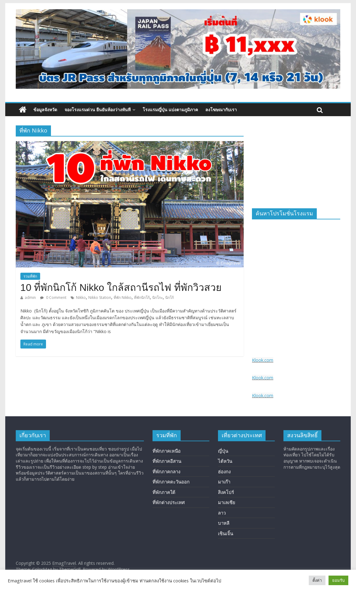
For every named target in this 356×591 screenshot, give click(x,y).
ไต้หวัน (225, 461)
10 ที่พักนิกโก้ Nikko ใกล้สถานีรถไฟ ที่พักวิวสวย (121, 287)
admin (30, 297)
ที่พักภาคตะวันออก (171, 482)
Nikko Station (99, 297)
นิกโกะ (157, 297)
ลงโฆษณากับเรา (221, 109)
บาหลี (223, 523)
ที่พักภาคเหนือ (167, 451)
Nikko (81, 297)
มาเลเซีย (226, 502)
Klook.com (262, 360)
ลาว (222, 513)
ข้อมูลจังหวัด (45, 109)
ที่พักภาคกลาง (166, 471)
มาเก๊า (224, 482)
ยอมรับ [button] (338, 580)
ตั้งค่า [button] (317, 580)
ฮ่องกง (224, 471)
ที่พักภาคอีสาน (167, 461)
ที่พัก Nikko (123, 297)
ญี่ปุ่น (223, 451)
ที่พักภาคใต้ (164, 492)
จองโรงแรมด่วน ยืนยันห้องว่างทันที (98, 109)
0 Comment (53, 297)
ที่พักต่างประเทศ (169, 502)
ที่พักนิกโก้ (142, 297)
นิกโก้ (169, 297)
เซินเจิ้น (225, 533)
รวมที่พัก (30, 276)
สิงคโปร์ (226, 492)
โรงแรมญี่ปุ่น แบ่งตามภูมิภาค (170, 109)
